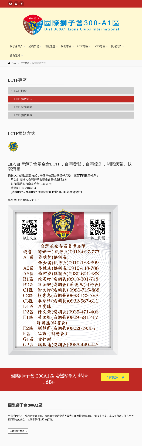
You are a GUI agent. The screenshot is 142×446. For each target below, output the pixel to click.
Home (14, 63)
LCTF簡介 (19, 90)
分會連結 (15, 55)
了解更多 (115, 377)
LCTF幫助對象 (21, 107)
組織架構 (34, 46)
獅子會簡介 (16, 46)
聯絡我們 (116, 46)
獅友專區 (66, 46)
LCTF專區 (99, 46)
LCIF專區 (82, 46)
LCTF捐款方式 (21, 99)
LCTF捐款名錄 (21, 115)
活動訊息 (50, 46)
